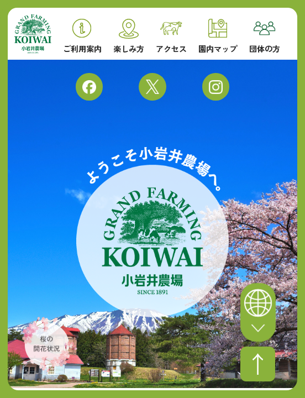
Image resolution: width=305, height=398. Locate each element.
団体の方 (264, 37)
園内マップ (217, 36)
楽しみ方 (128, 36)
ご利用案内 (82, 36)
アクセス (171, 37)
